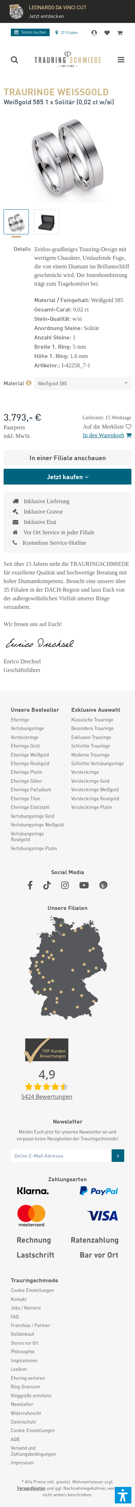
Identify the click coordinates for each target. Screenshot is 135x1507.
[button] (123, 1495)
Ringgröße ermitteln (31, 1395)
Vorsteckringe (25, 737)
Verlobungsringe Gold (32, 816)
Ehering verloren (28, 1378)
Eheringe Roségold (30, 763)
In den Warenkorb (107, 435)
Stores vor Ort (25, 1343)
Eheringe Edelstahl (30, 807)
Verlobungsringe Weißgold (37, 825)
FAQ (15, 1317)
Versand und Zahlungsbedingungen (33, 1450)
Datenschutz (23, 1422)
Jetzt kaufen (65, 476)
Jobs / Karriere (26, 1308)
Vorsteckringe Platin (91, 807)
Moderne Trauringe (90, 755)
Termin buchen (30, 32)
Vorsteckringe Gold (90, 781)
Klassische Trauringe (92, 719)
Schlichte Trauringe (90, 746)
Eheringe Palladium (31, 789)
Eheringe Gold (25, 746)
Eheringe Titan (25, 798)
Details (22, 248)
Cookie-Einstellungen (33, 1430)
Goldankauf (22, 1334)
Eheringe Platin (26, 772)
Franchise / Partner (30, 1325)
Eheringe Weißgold (30, 755)
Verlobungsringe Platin (34, 848)
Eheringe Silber (26, 781)
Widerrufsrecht (26, 1413)
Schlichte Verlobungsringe (97, 763)
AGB (15, 1439)
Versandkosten (31, 1488)
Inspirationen (24, 1360)
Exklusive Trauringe (91, 737)
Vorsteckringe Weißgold (95, 789)
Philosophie (23, 1351)
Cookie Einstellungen (32, 1290)
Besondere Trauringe (92, 728)
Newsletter (22, 1404)
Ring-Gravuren (25, 1386)
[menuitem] (37, 719)
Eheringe (20, 719)
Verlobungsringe (27, 728)
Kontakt (19, 1299)
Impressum (22, 1462)
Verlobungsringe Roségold (27, 836)
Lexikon (19, 1369)
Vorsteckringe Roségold (95, 798)
